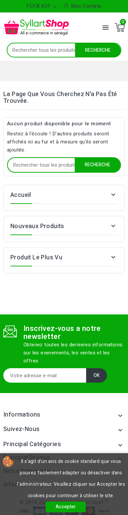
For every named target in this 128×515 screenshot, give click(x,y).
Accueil (20, 195)
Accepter (66, 506)
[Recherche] (64, 50)
